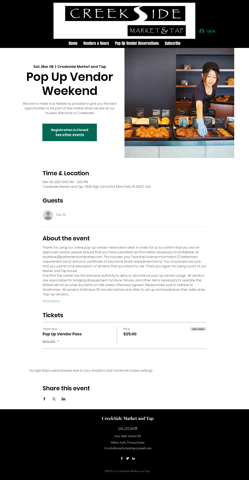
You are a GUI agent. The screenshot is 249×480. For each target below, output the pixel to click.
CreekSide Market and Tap (127, 418)
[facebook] (122, 458)
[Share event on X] (54, 398)
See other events (69, 134)
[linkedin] (133, 458)
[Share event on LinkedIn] (63, 398)
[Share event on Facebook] (44, 398)
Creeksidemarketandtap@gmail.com (127, 448)
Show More (51, 301)
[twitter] (128, 458)
